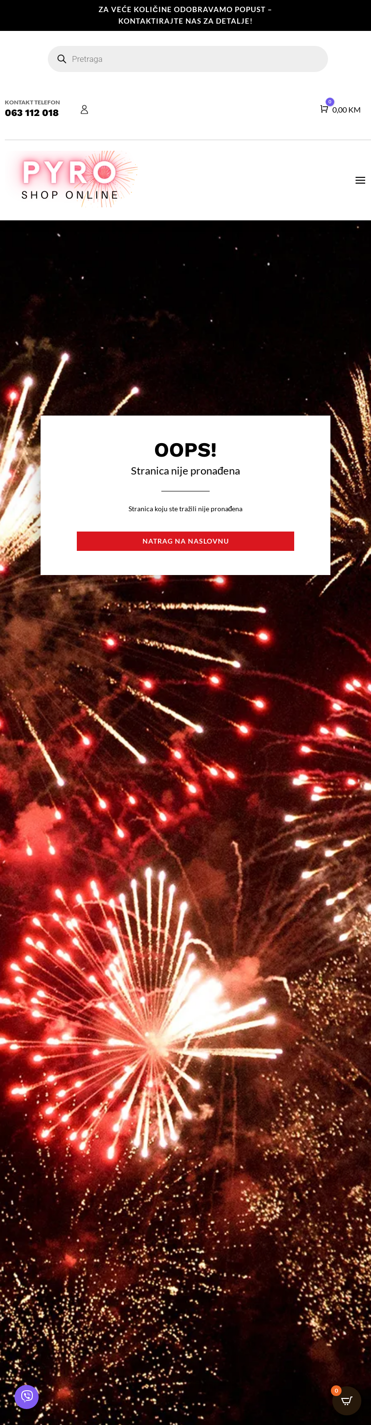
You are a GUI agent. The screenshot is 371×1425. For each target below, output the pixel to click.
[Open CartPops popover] (346, 1400)
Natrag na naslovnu (186, 541)
